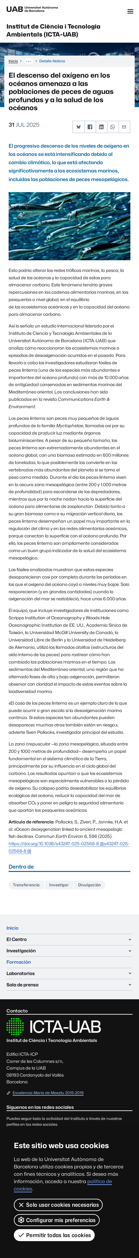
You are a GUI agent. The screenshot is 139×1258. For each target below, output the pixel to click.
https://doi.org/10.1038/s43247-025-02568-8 (54, 843)
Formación (18, 962)
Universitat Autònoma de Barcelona (32, 11)
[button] (78, 127)
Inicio (12, 928)
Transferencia (26, 884)
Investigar (59, 884)
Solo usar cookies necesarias (58, 1205)
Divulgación (89, 884)
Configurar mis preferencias (57, 1220)
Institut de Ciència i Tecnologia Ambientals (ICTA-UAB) (53, 30)
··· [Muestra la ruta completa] (28, 61)
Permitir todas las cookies (54, 1235)
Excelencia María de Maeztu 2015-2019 (48, 1092)
